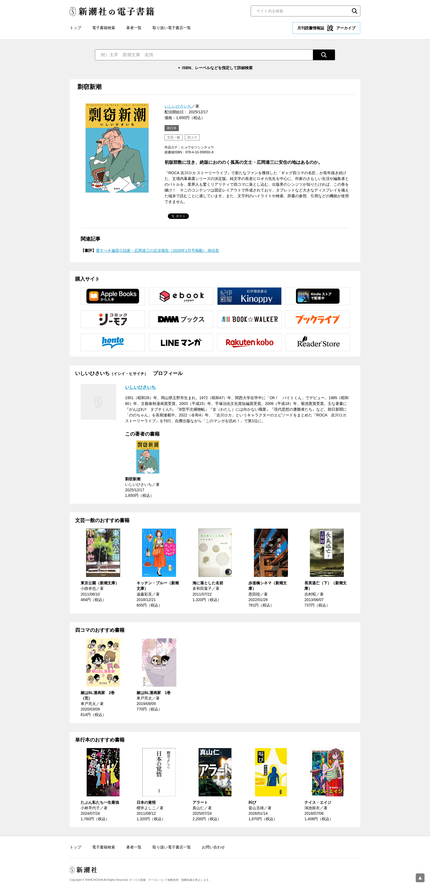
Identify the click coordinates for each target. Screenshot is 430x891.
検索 (354, 11)
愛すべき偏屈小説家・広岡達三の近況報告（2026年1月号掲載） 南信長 (157, 250)
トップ (75, 28)
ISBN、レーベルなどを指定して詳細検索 (217, 68)
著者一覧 (134, 28)
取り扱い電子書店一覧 (171, 28)
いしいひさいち (178, 106)
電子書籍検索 (103, 28)
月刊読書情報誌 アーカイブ (326, 28)
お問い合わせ (213, 847)
